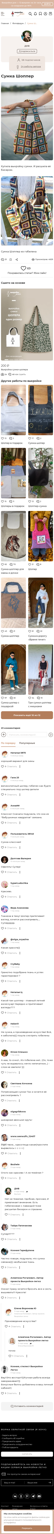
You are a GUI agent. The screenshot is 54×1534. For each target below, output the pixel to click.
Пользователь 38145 (22, 833)
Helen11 (15, 1023)
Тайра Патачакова (21, 1225)
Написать (27, 1454)
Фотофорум (18, 23)
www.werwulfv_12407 (23, 1136)
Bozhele (15, 1164)
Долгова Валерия (21, 858)
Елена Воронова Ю (25, 1308)
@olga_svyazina (20, 939)
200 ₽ (5, 365)
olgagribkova (18, 1111)
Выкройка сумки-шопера (14, 369)
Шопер (32, 569)
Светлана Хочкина (21, 1083)
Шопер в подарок (12, 443)
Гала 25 (15, 777)
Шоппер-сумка (37, 506)
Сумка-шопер (36, 443)
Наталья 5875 (18, 752)
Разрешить (27, 1528)
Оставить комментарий (27, 1406)
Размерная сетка (17, 1507)
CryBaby (15, 964)
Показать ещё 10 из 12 (27, 715)
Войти (47, 4)
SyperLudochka (19, 883)
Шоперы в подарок (12, 506)
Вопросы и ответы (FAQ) (39, 1507)
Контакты (5, 1507)
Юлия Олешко (19, 1052)
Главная (5, 23)
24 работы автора (31, 66)
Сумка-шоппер (10, 636)
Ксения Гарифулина (22, 1250)
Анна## (15, 805)
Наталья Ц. (17, 992)
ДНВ (16, 1188)
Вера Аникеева (20, 907)
